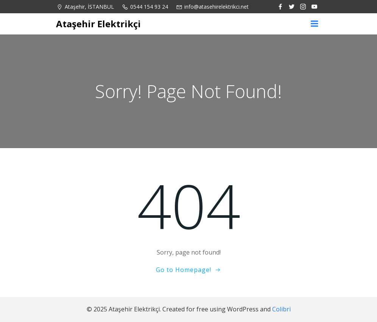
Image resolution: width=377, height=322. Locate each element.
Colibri (281, 309)
